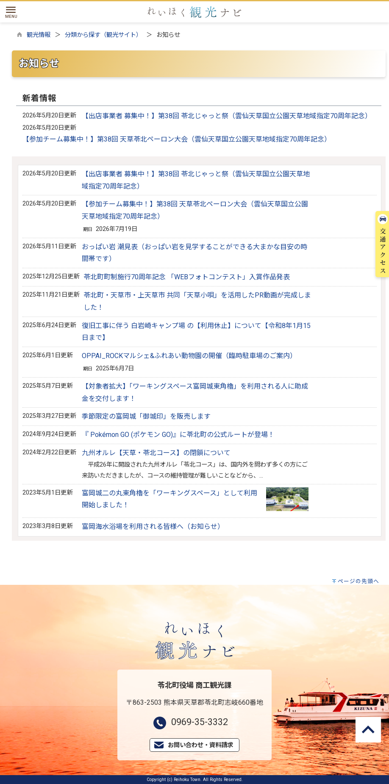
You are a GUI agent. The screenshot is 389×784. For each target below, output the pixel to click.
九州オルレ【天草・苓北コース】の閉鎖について (156, 453)
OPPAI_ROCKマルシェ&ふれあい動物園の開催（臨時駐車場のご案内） (189, 356)
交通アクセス (383, 96)
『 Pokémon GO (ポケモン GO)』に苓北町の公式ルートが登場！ (178, 435)
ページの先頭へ (358, 581)
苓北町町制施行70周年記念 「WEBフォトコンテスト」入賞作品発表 (186, 277)
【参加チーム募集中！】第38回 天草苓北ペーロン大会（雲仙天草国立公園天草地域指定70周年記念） (176, 139)
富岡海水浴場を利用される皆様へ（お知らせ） (153, 527)
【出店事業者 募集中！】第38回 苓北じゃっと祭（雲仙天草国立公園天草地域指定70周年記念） (227, 116)
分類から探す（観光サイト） (103, 35)
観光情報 (38, 35)
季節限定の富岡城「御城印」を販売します (146, 416)
